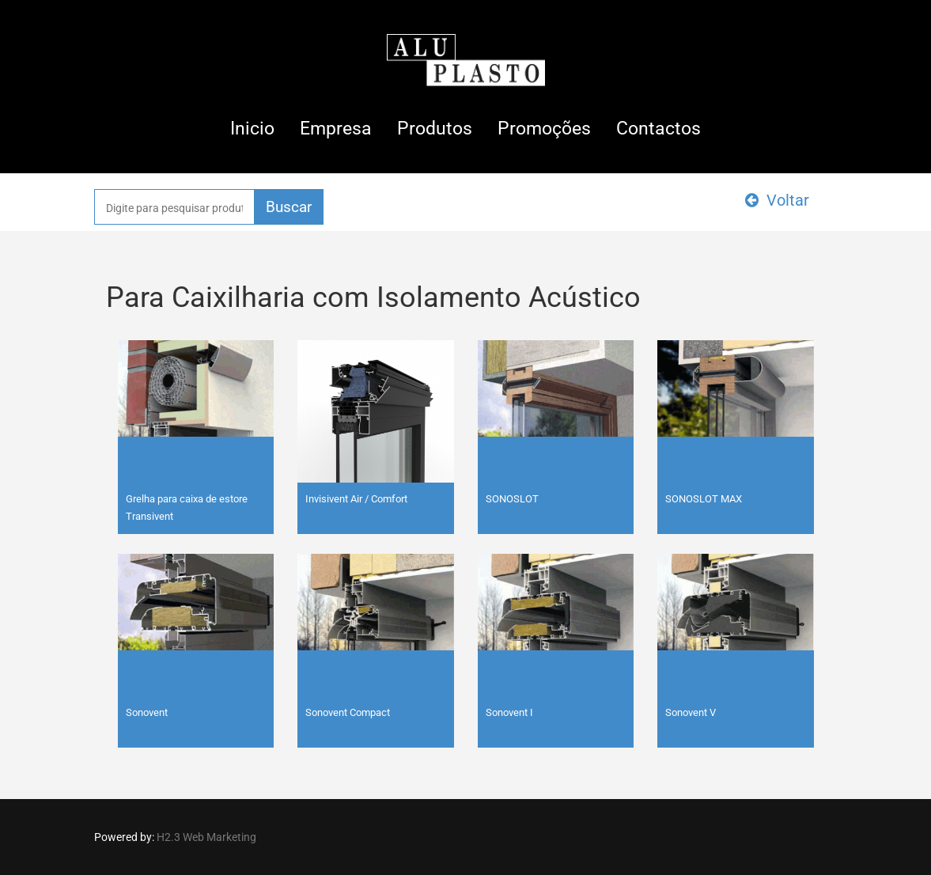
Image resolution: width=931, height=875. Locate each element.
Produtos (434, 128)
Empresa (336, 128)
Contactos (658, 128)
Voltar (777, 200)
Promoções (544, 128)
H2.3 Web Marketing (206, 837)
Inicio (252, 128)
